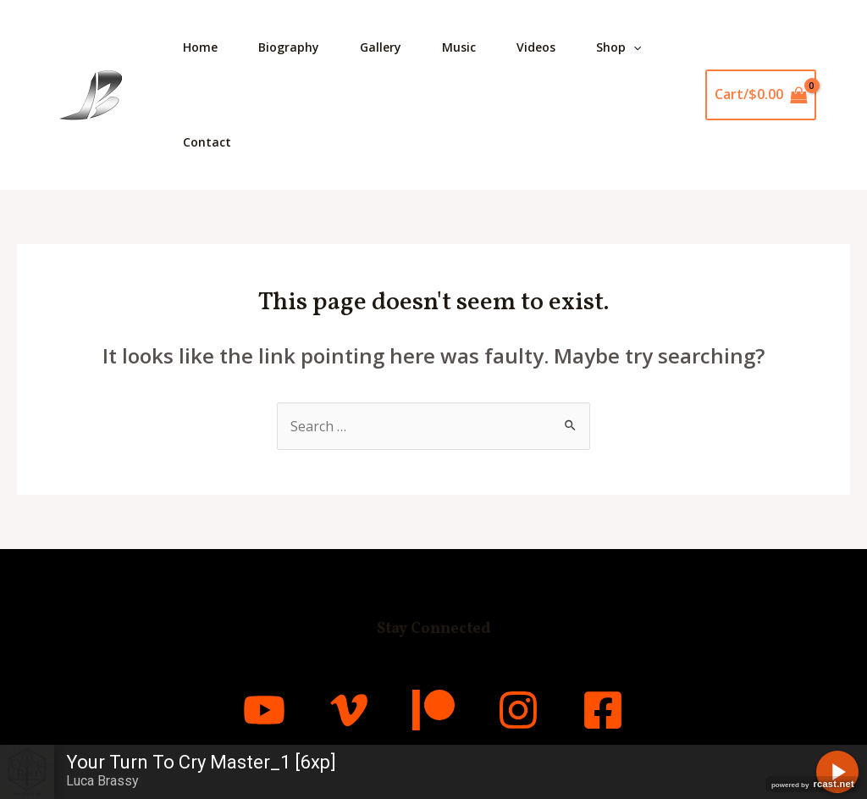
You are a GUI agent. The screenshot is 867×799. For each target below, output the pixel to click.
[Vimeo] (349, 710)
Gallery (380, 47)
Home (200, 47)
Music (459, 47)
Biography (288, 47)
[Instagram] (518, 710)
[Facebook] (603, 710)
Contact (207, 142)
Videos (535, 47)
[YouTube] (264, 710)
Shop (618, 47)
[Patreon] (433, 710)
